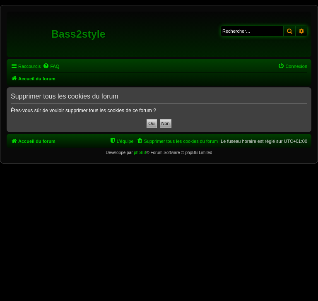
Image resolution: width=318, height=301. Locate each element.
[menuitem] (51, 66)
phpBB (140, 152)
